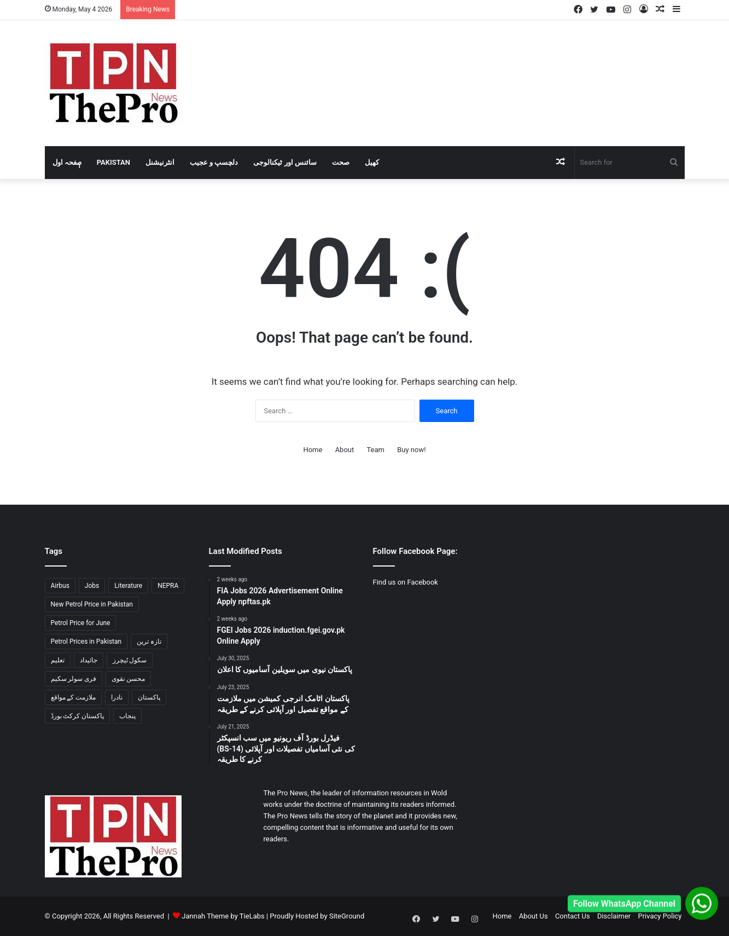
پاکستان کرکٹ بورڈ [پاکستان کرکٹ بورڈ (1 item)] (77, 716)
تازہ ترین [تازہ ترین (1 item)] (149, 641)
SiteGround (346, 916)
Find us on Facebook (405, 582)
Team (375, 450)
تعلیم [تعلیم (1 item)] (58, 660)
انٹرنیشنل (159, 162)
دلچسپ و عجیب (214, 162)
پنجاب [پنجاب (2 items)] (127, 716)
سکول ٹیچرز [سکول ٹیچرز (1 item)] (130, 660)
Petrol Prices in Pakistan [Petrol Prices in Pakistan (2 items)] (86, 641)
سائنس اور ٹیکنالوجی (284, 162)
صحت (340, 162)
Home (312, 450)
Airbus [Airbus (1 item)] (60, 586)
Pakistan (113, 162)
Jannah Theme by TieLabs (223, 916)
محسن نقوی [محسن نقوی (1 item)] (128, 679)
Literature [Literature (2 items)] (128, 586)
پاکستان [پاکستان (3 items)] (149, 697)
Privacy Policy (659, 916)
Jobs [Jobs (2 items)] (92, 586)
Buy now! (411, 450)
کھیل (372, 162)
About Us (533, 916)
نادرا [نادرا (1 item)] (117, 697)
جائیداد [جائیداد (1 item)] (88, 660)
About (344, 450)
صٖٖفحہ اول (67, 162)
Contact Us (572, 916)
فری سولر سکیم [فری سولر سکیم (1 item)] (74, 679)
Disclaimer (614, 916)
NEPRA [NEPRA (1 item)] (168, 586)
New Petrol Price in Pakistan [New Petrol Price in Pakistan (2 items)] (92, 604)
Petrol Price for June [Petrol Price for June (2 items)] (80, 623)
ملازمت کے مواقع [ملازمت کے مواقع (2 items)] (73, 697)
